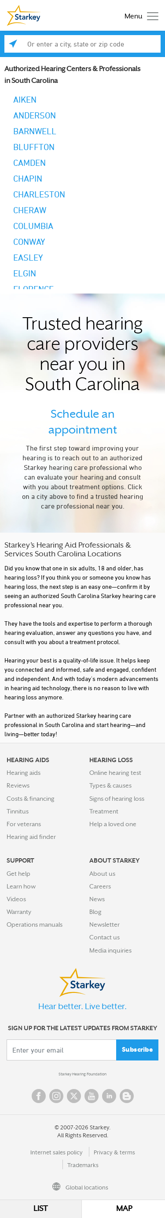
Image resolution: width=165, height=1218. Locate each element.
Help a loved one (112, 824)
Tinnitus (18, 811)
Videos (16, 899)
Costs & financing (31, 798)
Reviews (18, 785)
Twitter (74, 1096)
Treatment (103, 811)
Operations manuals (34, 924)
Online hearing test (115, 772)
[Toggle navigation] (139, 15)
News (97, 899)
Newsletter (104, 924)
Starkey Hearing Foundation (82, 1074)
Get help (18, 873)
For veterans (24, 824)
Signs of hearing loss (116, 798)
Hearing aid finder (31, 836)
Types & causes (110, 785)
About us (102, 873)
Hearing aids (23, 772)
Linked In (109, 1096)
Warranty (19, 911)
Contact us (104, 937)
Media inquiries (110, 950)
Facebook (39, 1096)
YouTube (91, 1096)
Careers (100, 886)
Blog (95, 911)
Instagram (56, 1096)
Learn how (21, 886)
